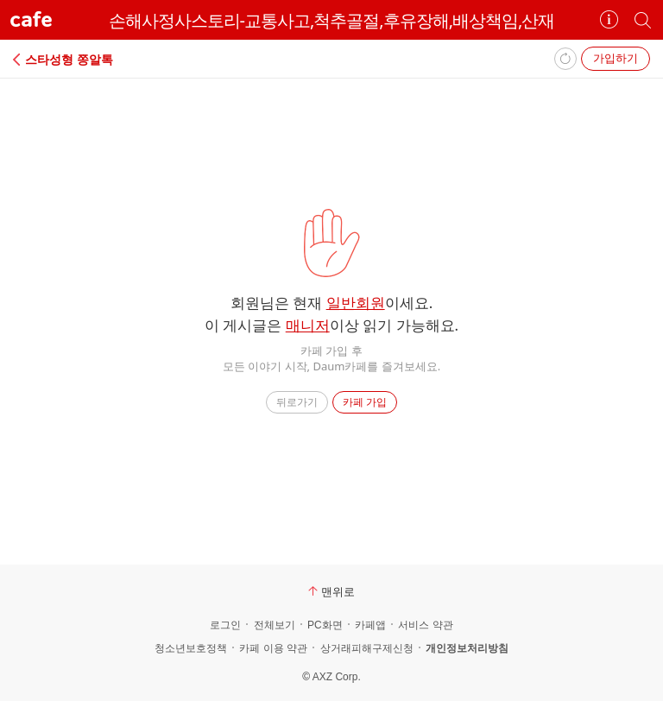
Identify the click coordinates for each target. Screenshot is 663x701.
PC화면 (325, 625)
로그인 (225, 625)
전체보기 (274, 625)
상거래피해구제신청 (367, 648)
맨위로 (331, 591)
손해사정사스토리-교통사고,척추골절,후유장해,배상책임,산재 (332, 20)
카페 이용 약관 (273, 648)
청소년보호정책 (191, 648)
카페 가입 (365, 402)
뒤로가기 (297, 402)
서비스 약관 (425, 625)
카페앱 (370, 625)
